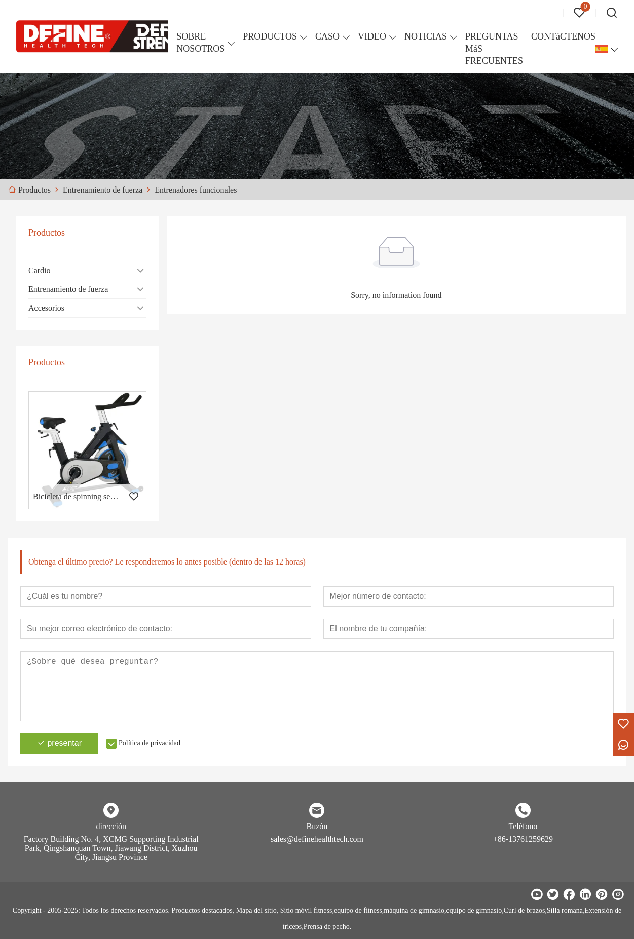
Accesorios (46, 308)
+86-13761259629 (523, 839)
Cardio (39, 270)
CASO (327, 36)
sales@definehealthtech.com (317, 839)
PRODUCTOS (270, 36)
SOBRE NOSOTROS (200, 42)
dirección (111, 826)
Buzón (317, 826)
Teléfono (523, 826)
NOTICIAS (425, 36)
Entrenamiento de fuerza (68, 289)
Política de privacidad (149, 743)
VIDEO (372, 36)
